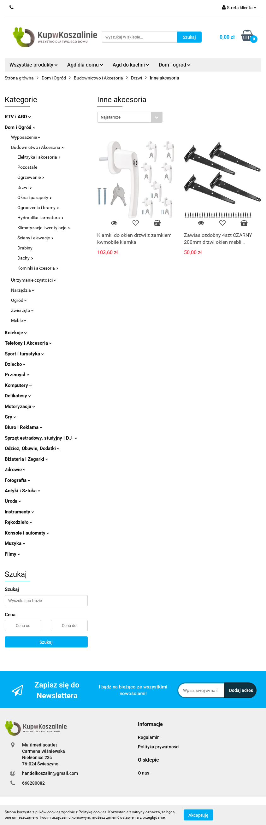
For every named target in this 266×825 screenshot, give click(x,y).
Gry (10, 417)
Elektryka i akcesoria (39, 157)
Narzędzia (22, 290)
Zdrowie (15, 469)
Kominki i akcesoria (37, 268)
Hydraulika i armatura (40, 217)
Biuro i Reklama (23, 427)
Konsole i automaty (27, 533)
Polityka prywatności (159, 746)
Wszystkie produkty (33, 65)
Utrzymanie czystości (33, 280)
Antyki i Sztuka (22, 491)
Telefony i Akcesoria (28, 343)
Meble (18, 320)
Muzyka (15, 543)
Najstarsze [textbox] (111, 117)
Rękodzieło (18, 522)
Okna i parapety (34, 197)
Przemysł (17, 374)
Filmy (12, 554)
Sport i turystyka (24, 354)
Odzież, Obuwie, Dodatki (32, 448)
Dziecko (15, 364)
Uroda (13, 501)
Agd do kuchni (131, 65)
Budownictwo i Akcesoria (37, 147)
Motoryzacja (20, 406)
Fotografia (17, 480)
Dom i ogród (175, 65)
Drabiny (25, 247)
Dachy (25, 257)
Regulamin (149, 737)
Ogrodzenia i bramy (38, 207)
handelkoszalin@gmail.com (50, 773)
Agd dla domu (85, 65)
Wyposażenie (25, 137)
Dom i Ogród (20, 127)
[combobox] (130, 117)
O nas (143, 772)
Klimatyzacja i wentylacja (43, 227)
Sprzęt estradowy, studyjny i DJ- (41, 438)
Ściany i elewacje (35, 237)
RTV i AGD (18, 117)
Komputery (18, 385)
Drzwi (24, 187)
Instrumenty (19, 512)
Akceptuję (198, 814)
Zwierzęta (22, 310)
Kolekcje (16, 333)
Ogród (19, 300)
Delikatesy (18, 396)
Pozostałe (27, 167)
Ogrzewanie (30, 177)
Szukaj (46, 642)
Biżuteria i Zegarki (26, 459)
